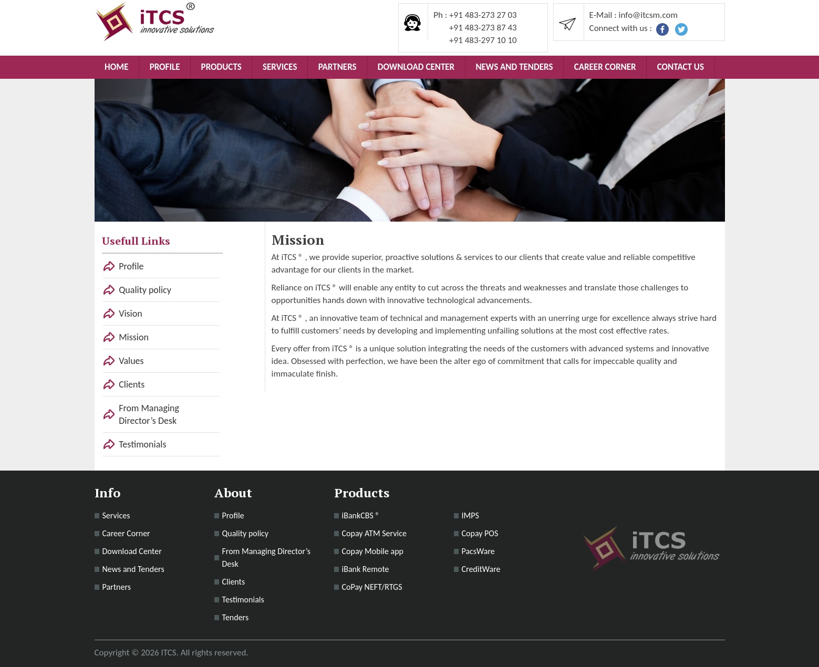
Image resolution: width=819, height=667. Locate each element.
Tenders (235, 617)
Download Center (416, 66)
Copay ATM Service (374, 533)
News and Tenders (514, 66)
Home (116, 66)
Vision (130, 313)
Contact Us (680, 66)
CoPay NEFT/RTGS (372, 587)
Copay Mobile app (373, 551)
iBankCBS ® (361, 515)
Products (221, 66)
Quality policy (145, 290)
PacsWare (478, 551)
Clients (131, 384)
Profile (165, 66)
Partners (337, 66)
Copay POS (480, 533)
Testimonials (142, 444)
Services (280, 66)
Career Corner (605, 66)
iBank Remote (365, 569)
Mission (134, 337)
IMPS (470, 515)
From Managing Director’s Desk (149, 414)
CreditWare (481, 569)
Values (131, 361)
